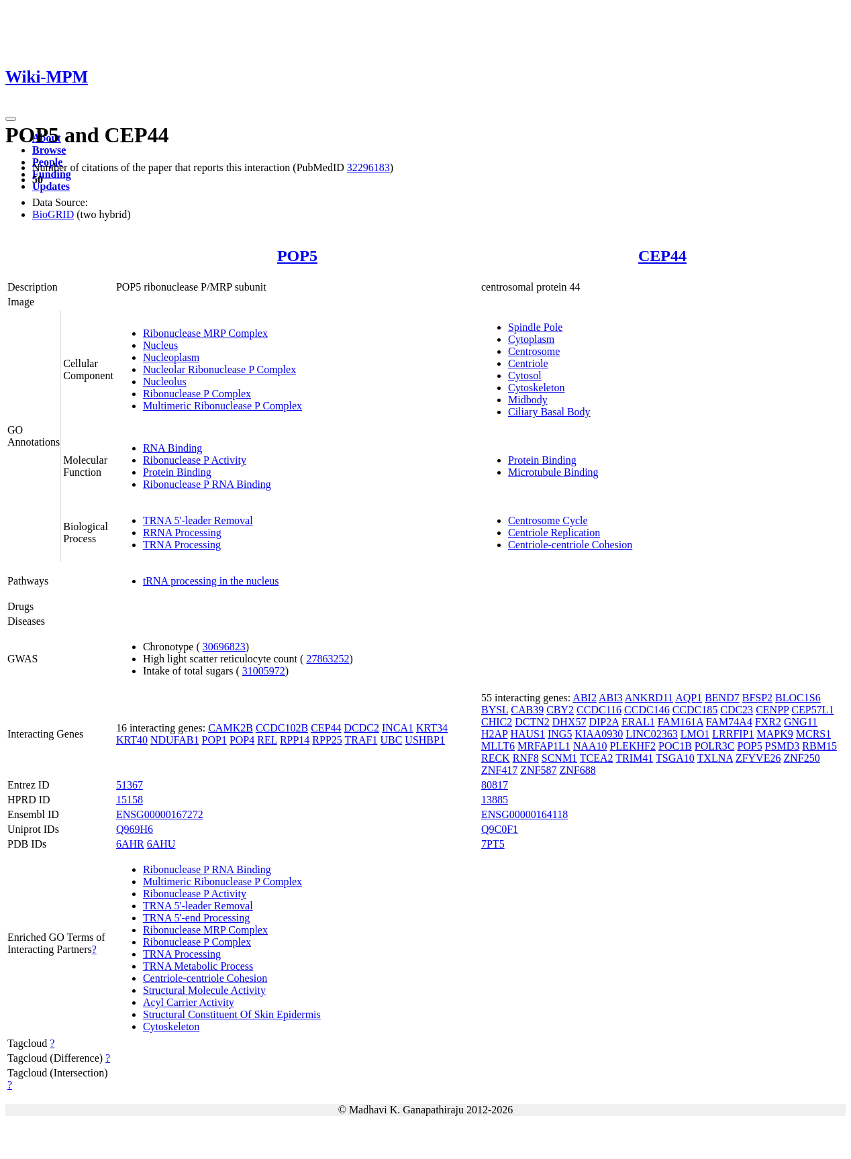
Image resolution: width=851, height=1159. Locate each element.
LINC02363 (651, 734)
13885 (494, 799)
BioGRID (53, 214)
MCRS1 (813, 734)
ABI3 (611, 697)
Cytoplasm (531, 339)
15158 (129, 799)
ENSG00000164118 (524, 814)
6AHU (161, 844)
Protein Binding (177, 472)
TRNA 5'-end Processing (196, 917)
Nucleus (160, 345)
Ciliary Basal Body (549, 411)
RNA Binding (172, 448)
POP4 (242, 740)
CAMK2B (230, 728)
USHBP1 (425, 740)
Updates (51, 186)
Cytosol (525, 375)
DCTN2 (532, 721)
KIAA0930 (598, 734)
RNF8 (526, 758)
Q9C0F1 (499, 829)
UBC (391, 740)
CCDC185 (695, 709)
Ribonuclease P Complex (197, 393)
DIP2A (603, 721)
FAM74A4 (729, 721)
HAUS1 (527, 734)
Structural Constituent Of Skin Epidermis (232, 1014)
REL (267, 740)
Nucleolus (165, 381)
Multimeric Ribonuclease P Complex (222, 405)
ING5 (560, 734)
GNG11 (800, 721)
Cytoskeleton (536, 387)
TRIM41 (634, 758)
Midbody (528, 399)
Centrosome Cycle (548, 520)
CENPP (772, 709)
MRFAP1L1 (543, 746)
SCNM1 (559, 758)
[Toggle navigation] (10, 119)
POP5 (297, 255)
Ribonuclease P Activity (194, 460)
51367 (129, 785)
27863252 (327, 658)
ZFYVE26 (758, 758)
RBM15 (819, 746)
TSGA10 (675, 758)
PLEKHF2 (633, 746)
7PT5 (493, 844)
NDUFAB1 (174, 740)
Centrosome (534, 351)
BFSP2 (757, 697)
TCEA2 (596, 758)
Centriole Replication (554, 532)
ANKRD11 (649, 697)
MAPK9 (775, 734)
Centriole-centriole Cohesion (570, 544)
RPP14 (294, 740)
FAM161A (680, 721)
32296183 (368, 167)
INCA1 (397, 728)
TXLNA (715, 758)
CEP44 (662, 255)
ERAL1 (638, 721)
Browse (49, 150)
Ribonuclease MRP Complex (205, 333)
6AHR (130, 844)
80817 (494, 785)
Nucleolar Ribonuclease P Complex (219, 369)
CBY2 (560, 709)
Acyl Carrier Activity (188, 1002)
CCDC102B (282, 728)
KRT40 (132, 740)
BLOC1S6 (798, 697)
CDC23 (736, 709)
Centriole (528, 363)
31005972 (263, 670)
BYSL (494, 709)
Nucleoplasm (171, 357)
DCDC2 (361, 728)
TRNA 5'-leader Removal (198, 520)
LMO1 (695, 734)
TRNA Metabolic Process (198, 966)
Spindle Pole (535, 327)
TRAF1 (361, 740)
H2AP (494, 734)
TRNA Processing (182, 544)
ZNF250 (801, 758)
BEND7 (722, 697)
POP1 (214, 740)
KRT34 (432, 728)
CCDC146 (647, 709)
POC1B (675, 746)
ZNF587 (538, 770)
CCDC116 (599, 709)
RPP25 (327, 740)
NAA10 (590, 746)
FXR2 (768, 721)
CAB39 (527, 709)
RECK (495, 758)
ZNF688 (577, 770)
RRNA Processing (182, 532)
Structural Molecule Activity (204, 990)
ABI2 (584, 697)
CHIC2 (496, 721)
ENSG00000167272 (159, 814)
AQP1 (688, 697)
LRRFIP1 (733, 734)
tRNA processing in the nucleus (211, 581)
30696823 (224, 646)
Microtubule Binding (553, 472)
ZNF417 (499, 770)
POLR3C (715, 746)
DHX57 (569, 721)
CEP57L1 (812, 709)
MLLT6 (498, 746)
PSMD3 (782, 746)
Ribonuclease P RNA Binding (207, 484)
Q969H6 (134, 829)
